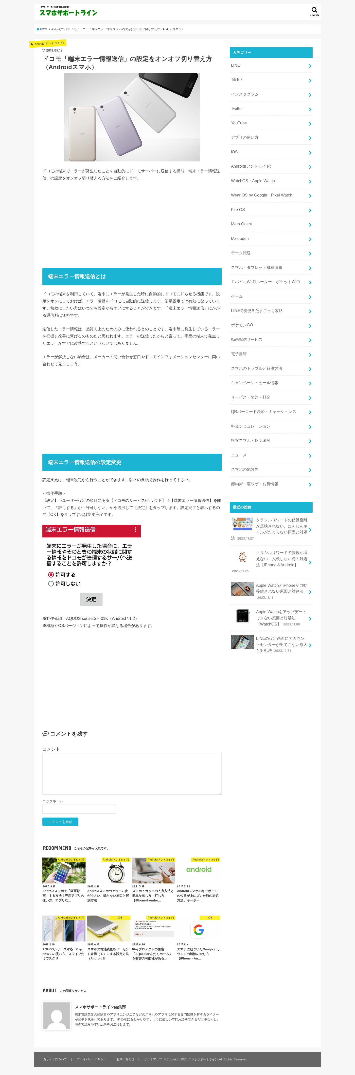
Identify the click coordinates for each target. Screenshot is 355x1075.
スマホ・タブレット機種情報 (255, 247)
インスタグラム (244, 91)
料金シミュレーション (249, 391)
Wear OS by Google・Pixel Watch (258, 182)
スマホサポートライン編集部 (100, 1007)
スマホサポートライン (205, 1059)
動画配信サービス (245, 312)
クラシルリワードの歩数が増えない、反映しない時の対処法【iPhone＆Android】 (269, 516)
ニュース (238, 417)
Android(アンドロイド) (249, 156)
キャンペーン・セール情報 (253, 352)
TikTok (236, 77)
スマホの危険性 (244, 430)
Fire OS (237, 195)
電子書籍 (238, 326)
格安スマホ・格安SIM (249, 404)
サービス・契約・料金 (249, 365)
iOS (234, 143)
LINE (235, 64)
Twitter (236, 104)
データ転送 (240, 234)
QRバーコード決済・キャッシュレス (261, 378)
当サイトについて (55, 1059)
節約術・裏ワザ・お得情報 (253, 443)
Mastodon (239, 221)
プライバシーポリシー (92, 1059)
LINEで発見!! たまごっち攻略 (255, 287)
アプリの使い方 (244, 130)
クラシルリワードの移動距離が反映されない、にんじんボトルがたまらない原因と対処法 (269, 486)
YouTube (238, 117)
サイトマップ (154, 1059)
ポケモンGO (241, 299)
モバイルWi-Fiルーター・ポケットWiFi (263, 260)
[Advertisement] (132, 222)
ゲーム (236, 273)
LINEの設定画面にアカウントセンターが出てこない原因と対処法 (269, 590)
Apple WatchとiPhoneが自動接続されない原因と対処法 (268, 542)
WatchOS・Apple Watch (250, 169)
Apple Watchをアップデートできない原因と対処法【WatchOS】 (268, 566)
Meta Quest (240, 208)
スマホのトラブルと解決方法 (255, 339)
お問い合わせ (126, 1059)
